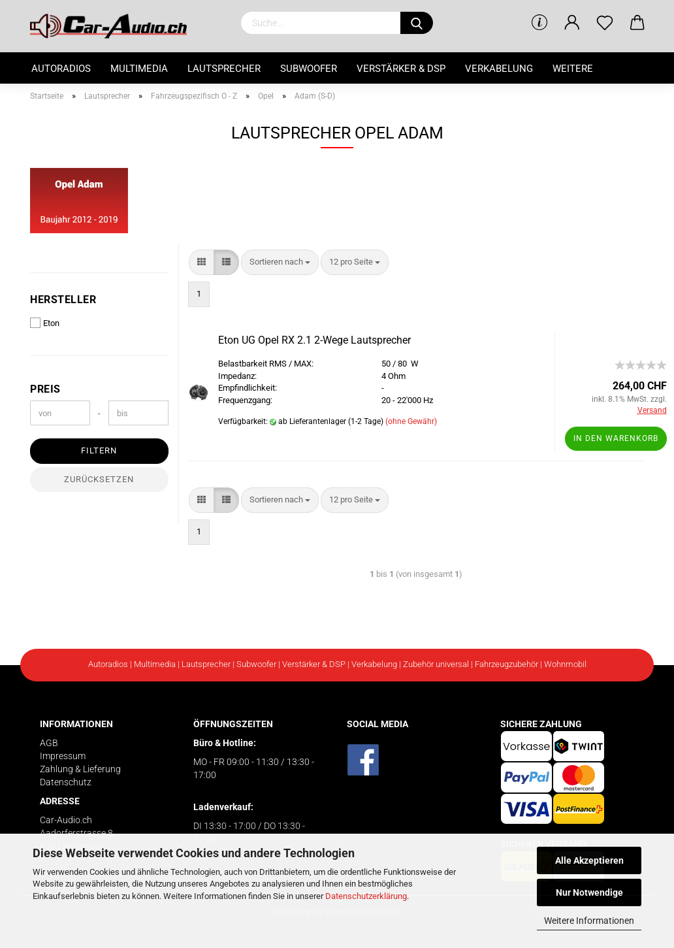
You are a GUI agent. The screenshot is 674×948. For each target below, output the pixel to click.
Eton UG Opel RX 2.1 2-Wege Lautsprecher (314, 340)
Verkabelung (499, 68)
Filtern (99, 450)
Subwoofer (308, 68)
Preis (45, 389)
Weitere (573, 68)
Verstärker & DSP (401, 68)
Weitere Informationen (589, 920)
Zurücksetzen (99, 479)
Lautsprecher (224, 68)
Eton (44, 323)
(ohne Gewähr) (411, 421)
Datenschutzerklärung (366, 896)
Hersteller (63, 299)
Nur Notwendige (589, 892)
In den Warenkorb (615, 438)
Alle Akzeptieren (589, 860)
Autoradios (61, 68)
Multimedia (139, 68)
